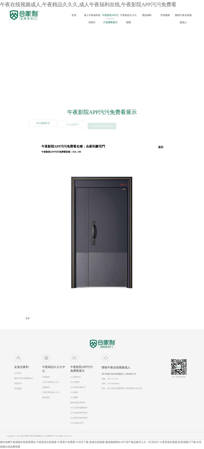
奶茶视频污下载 (187, 442)
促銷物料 (46, 387)
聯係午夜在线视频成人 (183, 16)
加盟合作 (18, 383)
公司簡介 (18, 373)
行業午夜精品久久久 (50, 392)
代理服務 (165, 15)
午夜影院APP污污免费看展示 (110, 16)
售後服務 (18, 388)
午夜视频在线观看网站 (23, 442)
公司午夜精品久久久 (50, 382)
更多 (28, 318)
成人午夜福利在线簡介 (92, 16)
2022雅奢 (74, 392)
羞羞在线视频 (97, 442)
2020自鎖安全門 (77, 423)
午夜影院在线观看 (46, 442)
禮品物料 (147, 15)
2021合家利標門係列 (78, 413)
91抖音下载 (82, 442)
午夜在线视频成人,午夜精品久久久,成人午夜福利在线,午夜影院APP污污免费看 (88, 4)
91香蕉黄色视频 (168, 442)
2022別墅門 (75, 382)
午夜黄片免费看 (66, 442)
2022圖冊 (74, 397)
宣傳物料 (46, 377)
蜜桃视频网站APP (115, 442)
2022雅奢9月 (43, 126)
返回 (160, 147)
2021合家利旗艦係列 (78, 408)
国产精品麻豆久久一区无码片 (142, 442)
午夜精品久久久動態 (128, 16)
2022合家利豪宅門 (78, 387)
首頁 (74, 15)
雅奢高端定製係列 (78, 402)
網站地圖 (5, 442)
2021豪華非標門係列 (78, 418)
